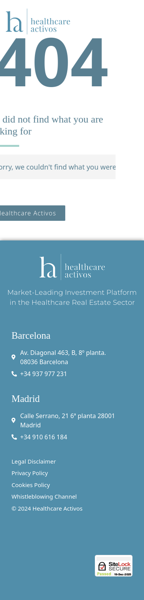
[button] (133, 21)
